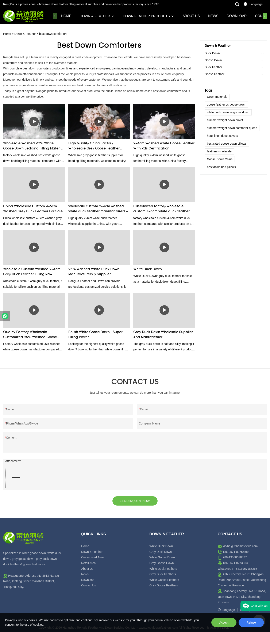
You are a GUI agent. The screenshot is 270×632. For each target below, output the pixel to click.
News (213, 16)
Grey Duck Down (160, 551)
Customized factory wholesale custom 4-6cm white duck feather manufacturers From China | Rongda (163, 209)
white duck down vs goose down (228, 112)
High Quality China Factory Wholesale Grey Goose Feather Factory (94, 146)
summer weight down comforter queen (232, 128)
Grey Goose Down (161, 563)
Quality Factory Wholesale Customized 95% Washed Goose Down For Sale (30, 335)
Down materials (217, 96)
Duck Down (212, 53)
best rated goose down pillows (227, 143)
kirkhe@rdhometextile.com (240, 546)
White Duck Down (147, 269)
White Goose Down (162, 557)
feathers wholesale (219, 151)
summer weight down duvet (225, 120)
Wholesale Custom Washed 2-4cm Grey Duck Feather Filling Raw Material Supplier (32, 272)
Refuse (251, 622)
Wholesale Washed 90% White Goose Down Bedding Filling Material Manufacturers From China (33, 146)
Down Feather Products (146, 16)
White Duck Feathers (163, 568)
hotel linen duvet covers (222, 135)
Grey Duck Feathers (162, 574)
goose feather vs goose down (226, 104)
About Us (191, 16)
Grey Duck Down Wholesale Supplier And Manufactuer (163, 335)
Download (237, 16)
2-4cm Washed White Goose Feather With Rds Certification (163, 146)
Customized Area (92, 557)
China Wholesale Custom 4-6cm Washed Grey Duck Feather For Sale (33, 209)
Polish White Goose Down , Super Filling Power (95, 335)
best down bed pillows (221, 167)
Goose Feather (214, 74)
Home (66, 16)
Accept (223, 622)
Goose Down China (219, 159)
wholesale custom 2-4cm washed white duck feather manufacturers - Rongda (98, 209)
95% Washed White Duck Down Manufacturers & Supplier (93, 272)
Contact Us (88, 585)
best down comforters (53, 33)
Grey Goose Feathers (163, 585)
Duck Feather (213, 67)
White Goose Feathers (164, 580)
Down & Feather (95, 16)
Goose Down (213, 60)
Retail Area (88, 563)
